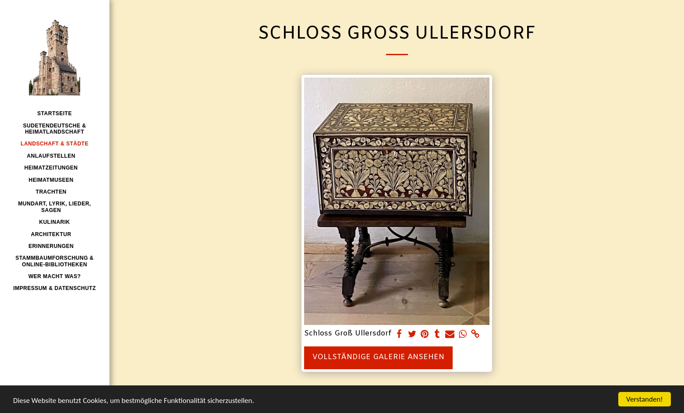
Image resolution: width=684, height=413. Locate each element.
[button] (54, 156)
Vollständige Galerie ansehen (378, 357)
